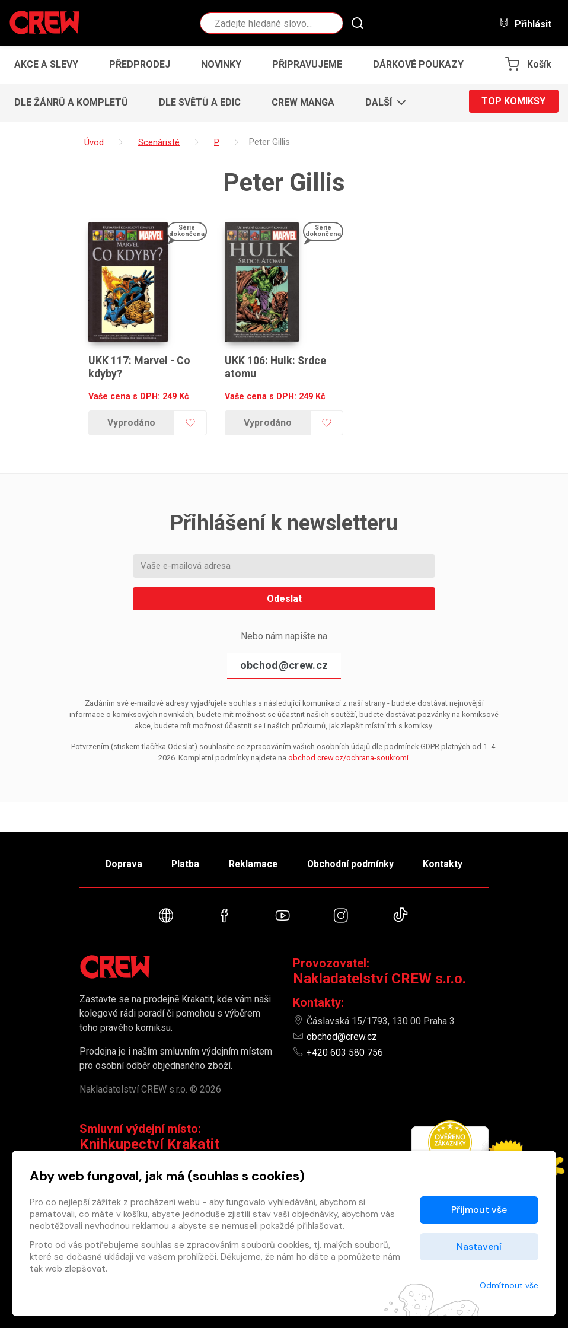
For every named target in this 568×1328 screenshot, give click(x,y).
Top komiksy (513, 102)
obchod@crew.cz (284, 654)
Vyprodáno (131, 411)
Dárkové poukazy (418, 64)
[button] (382, 103)
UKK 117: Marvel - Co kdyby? (139, 355)
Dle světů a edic (200, 102)
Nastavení (479, 1246)
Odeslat (284, 587)
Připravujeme (307, 64)
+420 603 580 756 (345, 1052)
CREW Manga (303, 102)
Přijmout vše (479, 1209)
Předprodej (139, 64)
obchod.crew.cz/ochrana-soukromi (348, 746)
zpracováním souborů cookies (248, 1245)
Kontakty (451, 861)
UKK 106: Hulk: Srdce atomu (276, 355)
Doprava (116, 861)
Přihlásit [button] (525, 23)
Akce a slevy (46, 64)
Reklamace (254, 861)
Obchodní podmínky (354, 861)
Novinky (221, 64)
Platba (182, 861)
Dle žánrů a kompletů (71, 102)
